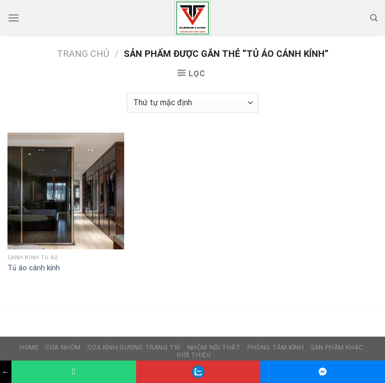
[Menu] (13, 17)
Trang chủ (83, 53)
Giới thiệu (193, 355)
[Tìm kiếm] (374, 17)
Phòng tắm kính (275, 347)
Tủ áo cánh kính (33, 268)
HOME (28, 347)
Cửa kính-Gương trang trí (134, 347)
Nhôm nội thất (214, 347)
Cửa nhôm (63, 347)
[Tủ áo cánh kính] (65, 191)
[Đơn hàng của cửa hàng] (192, 103)
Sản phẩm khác (337, 347)
